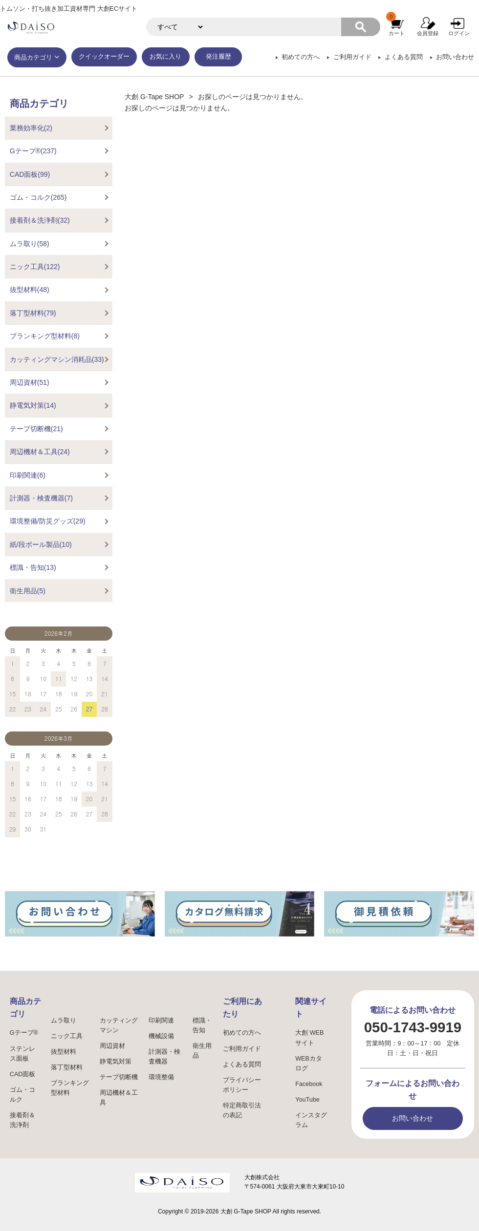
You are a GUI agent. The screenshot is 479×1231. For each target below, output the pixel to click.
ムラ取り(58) (29, 244)
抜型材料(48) (29, 289)
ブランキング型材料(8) (45, 336)
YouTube (307, 1099)
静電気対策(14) (33, 405)
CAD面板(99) (30, 174)
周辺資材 (112, 1046)
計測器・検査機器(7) (41, 498)
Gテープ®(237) (33, 151)
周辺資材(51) (29, 382)
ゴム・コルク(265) (38, 197)
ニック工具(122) (35, 267)
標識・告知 (202, 1025)
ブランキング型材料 (70, 1088)
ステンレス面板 (22, 1053)
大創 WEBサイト (309, 1037)
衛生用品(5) (27, 591)
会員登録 (427, 33)
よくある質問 (404, 57)
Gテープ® (24, 1032)
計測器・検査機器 (164, 1056)
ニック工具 (67, 1036)
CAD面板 (23, 1074)
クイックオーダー (104, 56)
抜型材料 (63, 1051)
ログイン (459, 33)
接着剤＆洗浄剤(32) (40, 220)
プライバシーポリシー (242, 1085)
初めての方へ (301, 57)
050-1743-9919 (412, 1027)
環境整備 (161, 1077)
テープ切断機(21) (36, 429)
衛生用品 (202, 1051)
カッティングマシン (119, 1025)
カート (397, 33)
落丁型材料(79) (33, 313)
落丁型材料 (67, 1067)
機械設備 (161, 1036)
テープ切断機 (119, 1077)
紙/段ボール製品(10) (41, 544)
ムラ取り (63, 1020)
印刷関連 (161, 1020)
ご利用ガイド (352, 57)
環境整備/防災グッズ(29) (48, 521)
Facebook (308, 1084)
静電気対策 (115, 1061)
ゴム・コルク (22, 1094)
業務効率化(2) (31, 128)
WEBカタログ (308, 1063)
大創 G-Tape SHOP (154, 97)
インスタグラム (311, 1120)
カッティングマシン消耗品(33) (57, 359)
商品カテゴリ (33, 57)
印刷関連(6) (27, 475)
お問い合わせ (455, 57)
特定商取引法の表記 (242, 1110)
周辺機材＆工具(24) (40, 452)
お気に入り (165, 56)
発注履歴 (218, 56)
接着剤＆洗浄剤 (22, 1120)
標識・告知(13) (33, 567)
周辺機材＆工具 (119, 1097)
